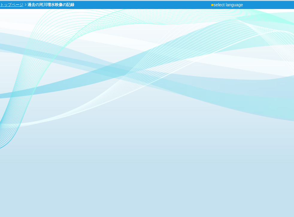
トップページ (11, 4)
